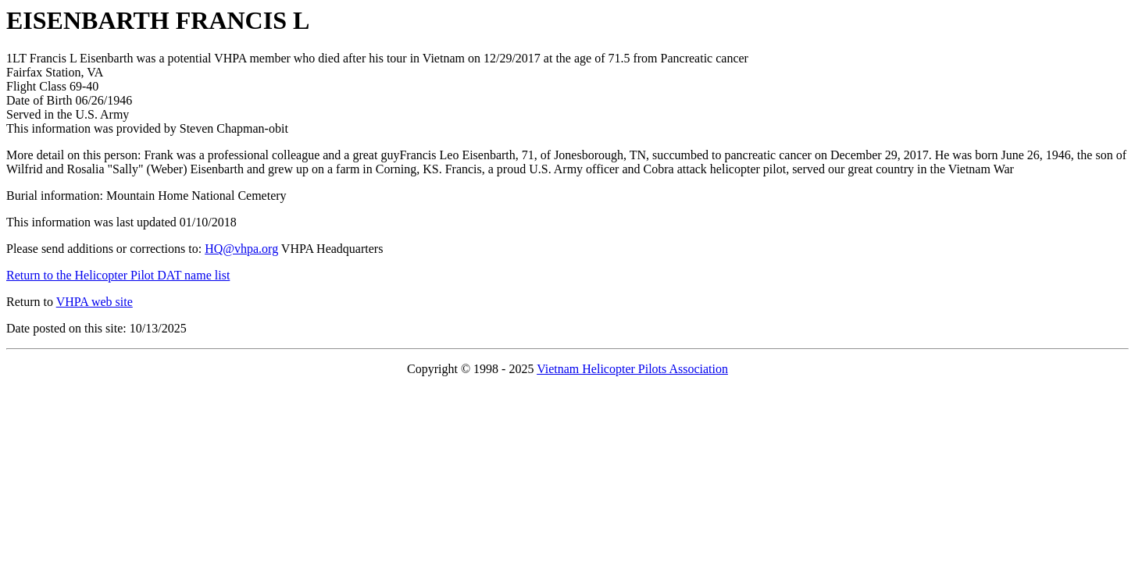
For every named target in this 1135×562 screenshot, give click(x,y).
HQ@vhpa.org (241, 248)
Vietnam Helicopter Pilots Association (632, 368)
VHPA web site (94, 301)
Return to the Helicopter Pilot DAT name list (118, 275)
